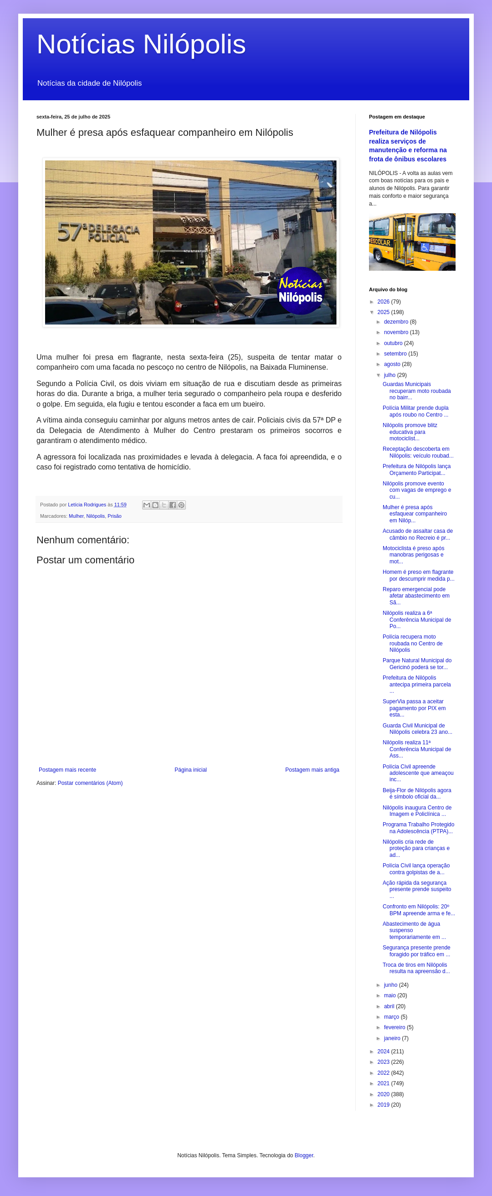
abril (390, 1006)
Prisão (115, 516)
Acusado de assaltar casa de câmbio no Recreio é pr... (418, 534)
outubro (394, 343)
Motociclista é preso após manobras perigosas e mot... (413, 555)
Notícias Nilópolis (141, 44)
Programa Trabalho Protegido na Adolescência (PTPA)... (418, 827)
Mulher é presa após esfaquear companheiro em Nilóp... (415, 514)
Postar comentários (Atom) (90, 783)
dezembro (397, 322)
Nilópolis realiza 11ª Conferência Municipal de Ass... (417, 749)
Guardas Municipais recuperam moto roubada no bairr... (417, 391)
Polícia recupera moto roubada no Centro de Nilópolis (413, 643)
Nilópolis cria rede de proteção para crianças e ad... (416, 848)
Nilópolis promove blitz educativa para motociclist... (410, 432)
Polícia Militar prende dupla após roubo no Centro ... (416, 411)
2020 (384, 1094)
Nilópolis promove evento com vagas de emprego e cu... (417, 490)
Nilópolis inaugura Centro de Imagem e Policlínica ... (417, 810)
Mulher (76, 516)
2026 (384, 302)
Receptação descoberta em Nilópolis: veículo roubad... (418, 452)
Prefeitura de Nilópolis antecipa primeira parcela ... (417, 684)
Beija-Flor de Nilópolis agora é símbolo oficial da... (417, 793)
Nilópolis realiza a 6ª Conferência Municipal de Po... (417, 619)
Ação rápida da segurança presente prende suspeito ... (417, 889)
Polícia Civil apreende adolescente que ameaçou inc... (418, 773)
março (392, 1017)
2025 (384, 312)
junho (391, 985)
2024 (384, 1051)
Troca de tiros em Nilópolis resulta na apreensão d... (416, 968)
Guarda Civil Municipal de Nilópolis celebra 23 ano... (417, 728)
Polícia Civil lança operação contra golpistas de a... (416, 868)
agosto (393, 364)
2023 (384, 1062)
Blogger (304, 1155)
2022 (384, 1073)
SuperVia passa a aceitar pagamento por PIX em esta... (414, 708)
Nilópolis (95, 516)
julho (390, 375)
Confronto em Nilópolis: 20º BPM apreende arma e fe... (419, 909)
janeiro (393, 1038)
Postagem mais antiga (312, 770)
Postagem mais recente (67, 770)
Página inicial (190, 770)
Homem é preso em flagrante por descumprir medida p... (419, 575)
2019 (384, 1105)
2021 (384, 1083)
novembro (397, 332)
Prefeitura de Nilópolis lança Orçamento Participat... (417, 469)
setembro (396, 354)
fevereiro (395, 1027)
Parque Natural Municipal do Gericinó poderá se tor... (417, 663)
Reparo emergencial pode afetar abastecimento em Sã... (416, 596)
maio (390, 995)
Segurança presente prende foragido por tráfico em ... (417, 950)
